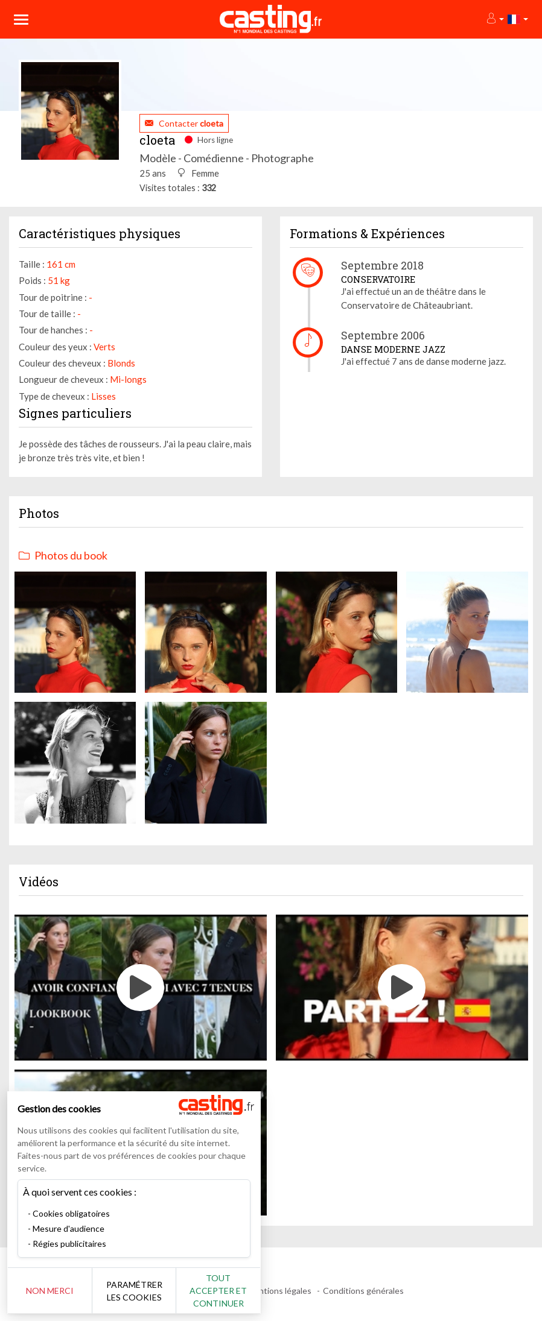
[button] (494, 19)
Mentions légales (279, 1290)
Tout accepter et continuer (218, 1290)
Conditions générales (363, 1290)
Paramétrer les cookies (134, 1290)
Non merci (50, 1290)
